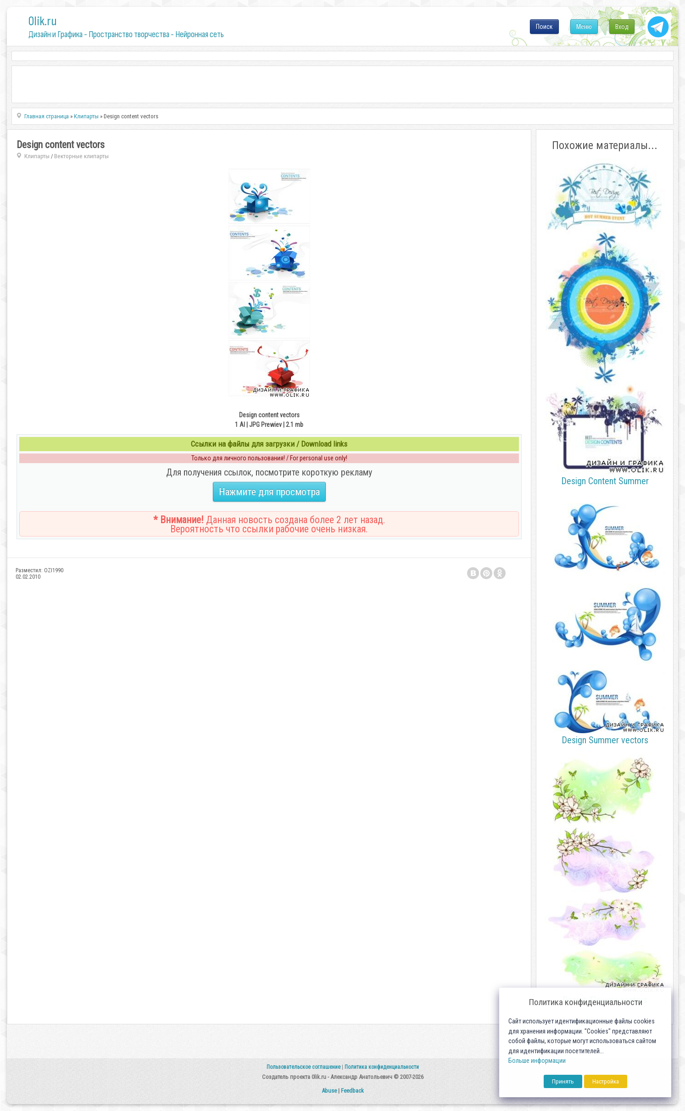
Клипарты (37, 156)
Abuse (329, 1090)
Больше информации (537, 1061)
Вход (622, 26)
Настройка (605, 1081)
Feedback (352, 1090)
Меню (584, 26)
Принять (563, 1081)
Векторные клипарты (81, 156)
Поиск (544, 26)
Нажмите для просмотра (269, 491)
